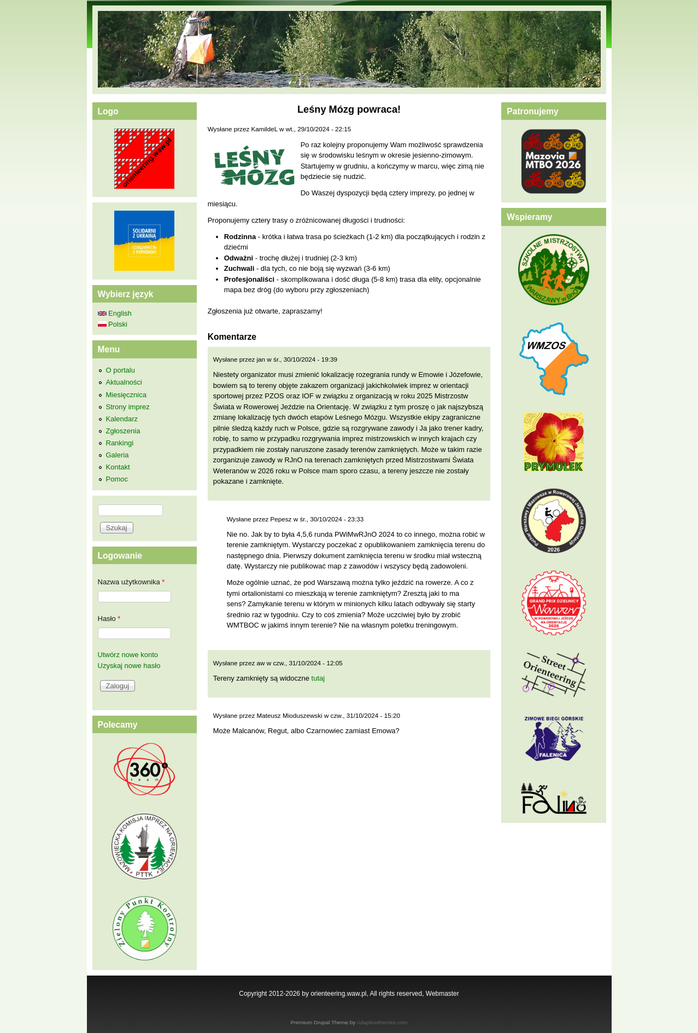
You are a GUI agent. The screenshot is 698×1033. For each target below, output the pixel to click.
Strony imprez (128, 407)
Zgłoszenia (123, 431)
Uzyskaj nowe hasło (129, 665)
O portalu (120, 370)
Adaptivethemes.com (382, 1022)
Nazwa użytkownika (131, 582)
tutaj (318, 678)
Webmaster (442, 993)
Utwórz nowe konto (128, 655)
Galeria (117, 455)
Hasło (109, 618)
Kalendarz (122, 419)
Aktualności (124, 382)
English (115, 313)
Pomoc (117, 479)
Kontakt (118, 467)
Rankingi (120, 443)
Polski (112, 324)
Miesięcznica (126, 395)
